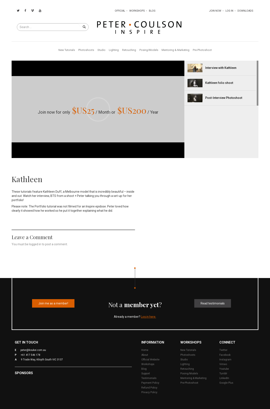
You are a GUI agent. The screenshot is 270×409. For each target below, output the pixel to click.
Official (120, 10)
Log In (229, 10)
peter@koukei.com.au (33, 350)
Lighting (114, 50)
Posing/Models (148, 50)
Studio (101, 50)
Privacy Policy (149, 392)
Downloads (245, 10)
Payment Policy (150, 382)
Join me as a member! (53, 303)
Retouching (129, 50)
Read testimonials (213, 303)
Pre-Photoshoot (202, 50)
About (144, 354)
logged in (35, 244)
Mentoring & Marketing (175, 50)
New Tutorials (66, 50)
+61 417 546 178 (30, 354)
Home (144, 350)
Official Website (150, 359)
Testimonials (149, 378)
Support (145, 373)
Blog (152, 10)
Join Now (215, 10)
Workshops (137, 10)
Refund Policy (149, 387)
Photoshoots (86, 50)
